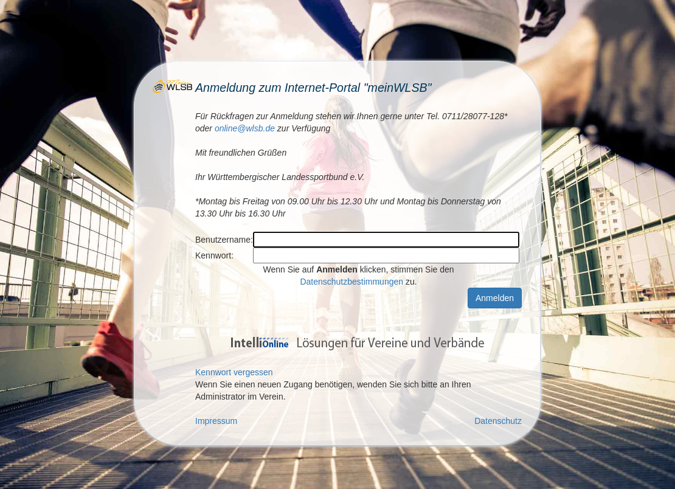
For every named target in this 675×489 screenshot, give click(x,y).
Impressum (216, 421)
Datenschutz (498, 421)
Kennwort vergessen (234, 372)
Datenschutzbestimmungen (351, 281)
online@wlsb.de (245, 128)
